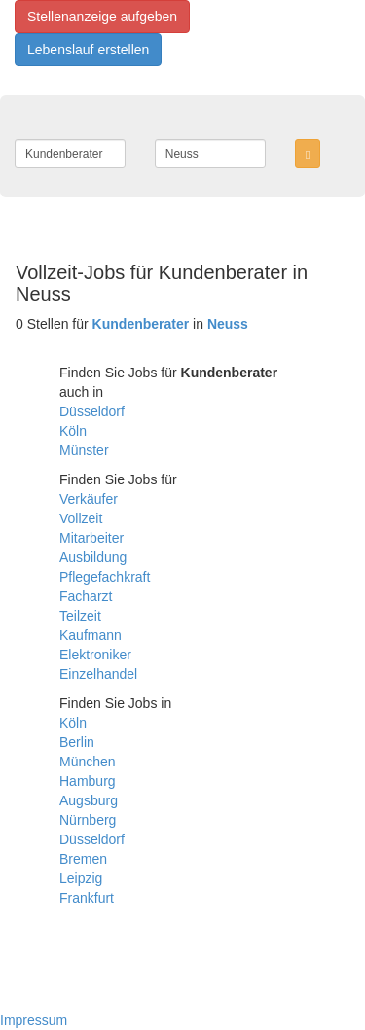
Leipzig (80, 878)
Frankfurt (86, 898)
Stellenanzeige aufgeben (102, 16)
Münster (84, 450)
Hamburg (87, 781)
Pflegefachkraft (104, 577)
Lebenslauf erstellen (88, 49)
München (87, 761)
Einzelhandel (98, 674)
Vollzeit (80, 518)
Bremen (83, 859)
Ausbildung (93, 557)
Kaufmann (90, 635)
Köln (73, 431)
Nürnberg (87, 820)
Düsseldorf (92, 411)
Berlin (76, 742)
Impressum (33, 1020)
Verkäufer (88, 499)
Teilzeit (80, 615)
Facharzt (85, 596)
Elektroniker (95, 654)
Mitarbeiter (91, 538)
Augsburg (88, 800)
